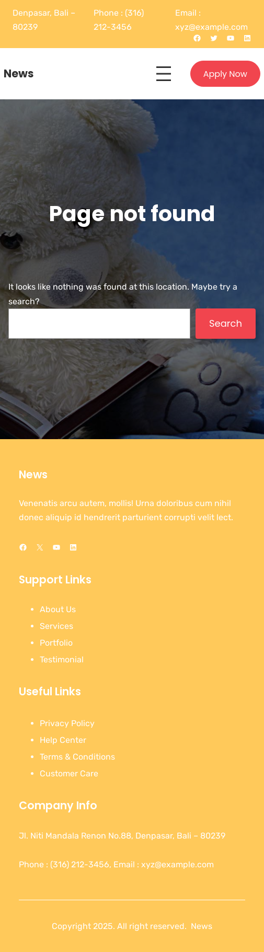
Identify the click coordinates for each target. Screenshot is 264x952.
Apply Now (225, 74)
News (19, 73)
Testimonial (62, 659)
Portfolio (56, 643)
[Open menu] (163, 73)
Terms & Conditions (77, 757)
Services (56, 626)
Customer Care (69, 773)
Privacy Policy (67, 723)
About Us (58, 609)
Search (225, 323)
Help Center (63, 740)
